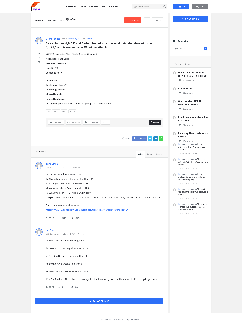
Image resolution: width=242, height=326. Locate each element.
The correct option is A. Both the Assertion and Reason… (193, 162)
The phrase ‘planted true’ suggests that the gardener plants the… (192, 207)
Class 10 (89, 39)
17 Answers (185, 141)
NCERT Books (185, 88)
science (72, 111)
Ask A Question (190, 19)
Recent (159, 154)
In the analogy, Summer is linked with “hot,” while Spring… (191, 177)
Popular (178, 64)
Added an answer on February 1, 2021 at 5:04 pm (65, 234)
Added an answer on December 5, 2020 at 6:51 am (66, 168)
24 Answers (185, 125)
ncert (64, 111)
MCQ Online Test (110, 6)
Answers (188, 64)
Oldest (149, 154)
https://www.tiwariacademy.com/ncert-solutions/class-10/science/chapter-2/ (87, 209)
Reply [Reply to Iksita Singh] (62, 218)
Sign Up (200, 6)
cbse (48, 111)
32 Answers (185, 93)
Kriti (180, 144)
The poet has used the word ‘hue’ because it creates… (193, 192)
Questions (71, 6)
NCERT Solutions (89, 6)
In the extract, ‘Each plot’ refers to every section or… (192, 147)
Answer (155, 122)
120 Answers (186, 80)
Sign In (181, 6)
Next (157, 20)
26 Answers (185, 109)
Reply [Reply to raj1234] (62, 287)
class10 (56, 111)
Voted (140, 154)
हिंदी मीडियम (71, 19)
